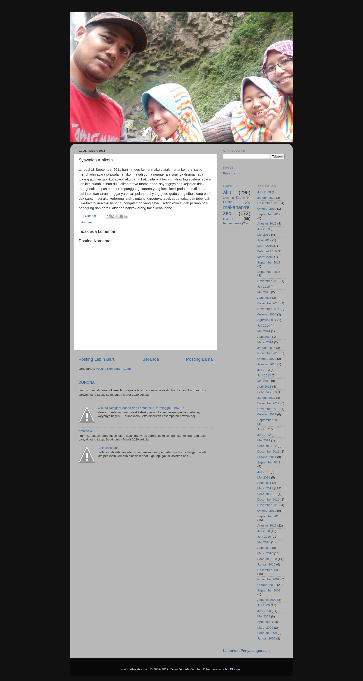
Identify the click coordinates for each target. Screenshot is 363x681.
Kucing (240, 197)
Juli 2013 (263, 370)
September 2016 (269, 271)
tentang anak (232, 223)
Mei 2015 (263, 292)
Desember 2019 (268, 203)
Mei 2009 (263, 616)
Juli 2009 (263, 605)
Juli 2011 (263, 472)
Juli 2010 (263, 531)
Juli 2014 (263, 325)
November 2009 (268, 579)
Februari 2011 (267, 494)
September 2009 (269, 590)
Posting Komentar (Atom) (113, 368)
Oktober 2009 (266, 585)
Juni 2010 (264, 536)
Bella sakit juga (108, 448)
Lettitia (227, 202)
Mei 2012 (263, 440)
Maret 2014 (265, 342)
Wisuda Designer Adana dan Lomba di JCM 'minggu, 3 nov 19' (140, 408)
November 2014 (268, 309)
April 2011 (264, 483)
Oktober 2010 (266, 510)
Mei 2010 (263, 542)
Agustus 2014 (267, 320)
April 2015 (264, 297)
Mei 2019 (263, 234)
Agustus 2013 (267, 364)
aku (90, 222)
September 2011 (269, 462)
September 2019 (269, 214)
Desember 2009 (268, 570)
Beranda (150, 359)
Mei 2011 (263, 477)
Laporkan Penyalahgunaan (246, 651)
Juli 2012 (263, 429)
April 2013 (264, 386)
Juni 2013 (264, 375)
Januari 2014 (266, 348)
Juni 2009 (264, 611)
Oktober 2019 (266, 208)
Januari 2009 (266, 638)
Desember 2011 (268, 451)
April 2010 (264, 547)
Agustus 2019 (267, 223)
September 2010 (269, 516)
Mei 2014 (263, 331)
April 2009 (264, 622)
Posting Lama (199, 359)
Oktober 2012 (266, 414)
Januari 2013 (266, 397)
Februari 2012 (267, 446)
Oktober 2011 (266, 457)
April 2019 (264, 240)
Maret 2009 (265, 627)
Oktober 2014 (266, 314)
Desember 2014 (268, 303)
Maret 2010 (265, 553)
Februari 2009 (267, 633)
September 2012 (269, 420)
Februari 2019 (267, 251)
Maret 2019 (265, 245)
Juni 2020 (264, 192)
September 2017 (269, 262)
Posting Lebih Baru (97, 359)
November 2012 (268, 409)
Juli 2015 (263, 286)
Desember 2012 (268, 403)
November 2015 (268, 281)
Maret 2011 (265, 488)
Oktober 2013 (266, 358)
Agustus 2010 (267, 525)
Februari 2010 (267, 559)
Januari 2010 (266, 564)
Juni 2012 (264, 435)
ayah (225, 197)
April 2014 (264, 336)
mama (228, 218)
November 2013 (268, 353)
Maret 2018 (265, 257)
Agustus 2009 (267, 599)
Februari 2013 (267, 392)
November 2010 (268, 505)
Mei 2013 (263, 381)
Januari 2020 (266, 197)
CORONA (86, 382)
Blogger (235, 669)
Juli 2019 (263, 229)
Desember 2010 (268, 499)
